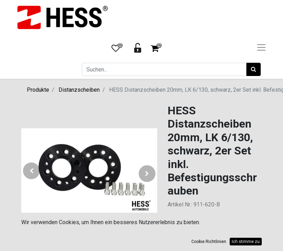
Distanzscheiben (79, 89)
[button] (31, 173)
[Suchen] (253, 69)
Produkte (38, 89)
